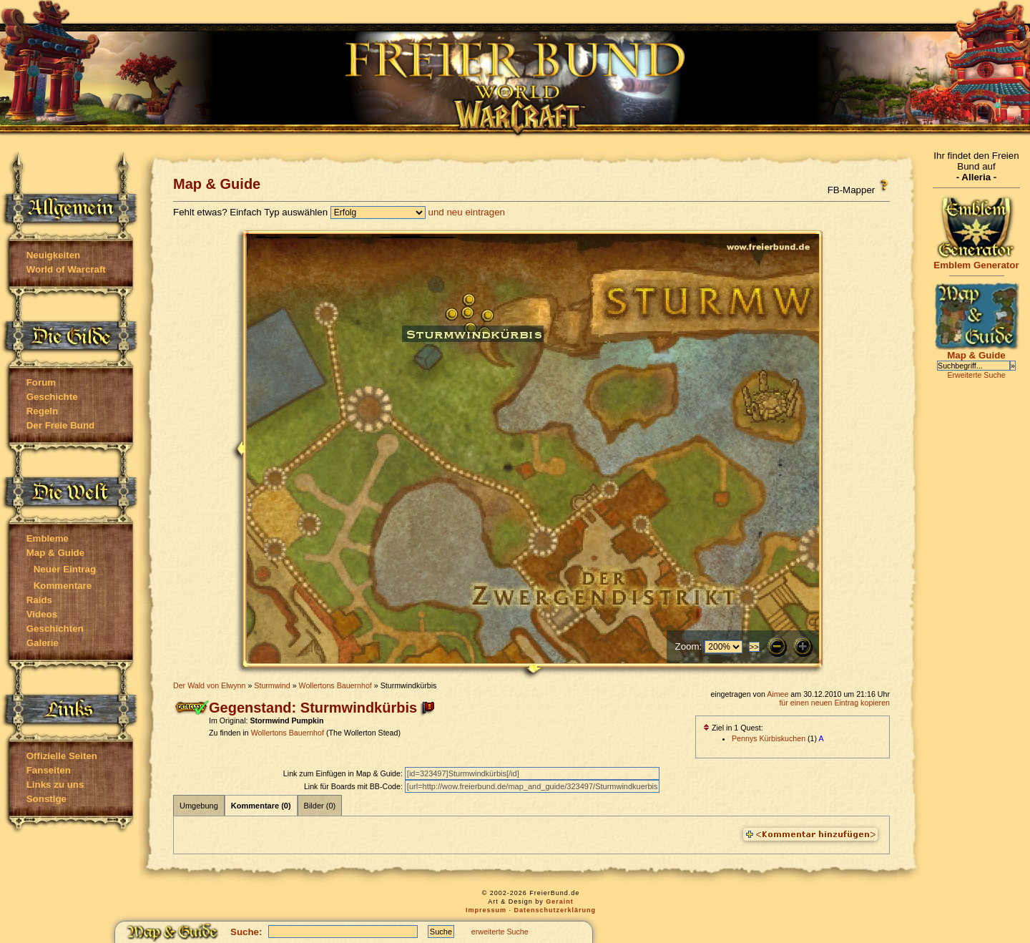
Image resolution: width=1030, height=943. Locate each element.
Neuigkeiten (53, 255)
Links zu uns (55, 784)
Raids (39, 600)
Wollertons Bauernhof (335, 685)
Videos (41, 614)
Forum (41, 382)
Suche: (246, 932)
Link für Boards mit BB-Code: (354, 786)
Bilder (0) (320, 805)
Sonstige (46, 798)
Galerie (42, 642)
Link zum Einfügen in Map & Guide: (344, 773)
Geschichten (55, 628)
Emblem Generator (976, 260)
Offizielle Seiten (61, 756)
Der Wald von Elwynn (209, 685)
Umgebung (199, 805)
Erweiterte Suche (976, 375)
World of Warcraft (66, 269)
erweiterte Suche (500, 931)
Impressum (486, 910)
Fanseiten (48, 770)
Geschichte (52, 396)
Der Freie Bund (60, 425)
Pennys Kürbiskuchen (768, 738)
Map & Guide (55, 552)
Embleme (47, 538)
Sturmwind (272, 685)
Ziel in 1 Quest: (733, 727)
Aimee (777, 694)
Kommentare (63, 585)
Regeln (42, 411)
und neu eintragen (466, 212)
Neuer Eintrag (65, 569)
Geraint (560, 901)
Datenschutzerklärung (555, 910)
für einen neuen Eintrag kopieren (834, 702)
